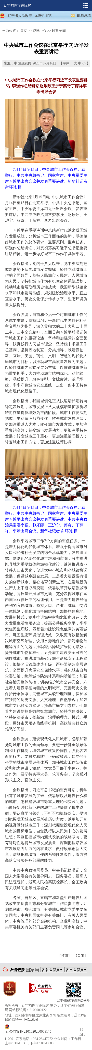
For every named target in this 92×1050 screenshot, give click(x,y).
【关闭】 (81, 956)
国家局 (32, 969)
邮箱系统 (84, 15)
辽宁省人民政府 (20, 16)
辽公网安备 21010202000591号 (29, 1031)
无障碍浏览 (43, 15)
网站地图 (31, 1020)
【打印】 (64, 956)
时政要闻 (59, 31)
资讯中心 (39, 31)
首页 (23, 31)
